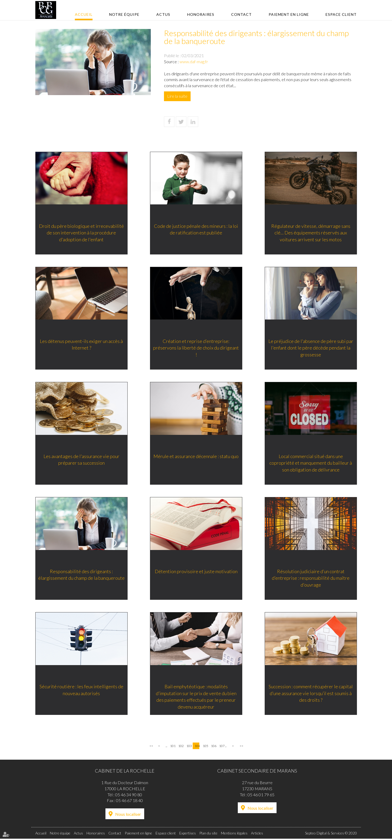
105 (205, 747)
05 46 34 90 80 (128, 795)
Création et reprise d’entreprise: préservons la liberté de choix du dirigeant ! (196, 347)
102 (180, 747)
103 (188, 747)
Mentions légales (234, 834)
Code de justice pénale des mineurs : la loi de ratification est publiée (196, 229)
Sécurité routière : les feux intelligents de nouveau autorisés (81, 690)
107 (221, 747)
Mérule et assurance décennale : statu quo (196, 456)
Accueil (84, 14)
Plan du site (208, 834)
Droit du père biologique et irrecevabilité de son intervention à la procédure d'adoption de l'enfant (81, 232)
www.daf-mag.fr (194, 61)
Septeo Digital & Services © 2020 (331, 834)
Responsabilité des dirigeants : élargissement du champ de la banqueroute (81, 575)
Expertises (187, 834)
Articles (257, 834)
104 (197, 747)
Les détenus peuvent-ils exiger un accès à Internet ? (81, 344)
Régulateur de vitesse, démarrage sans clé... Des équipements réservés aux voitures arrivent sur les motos (310, 232)
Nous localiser (128, 815)
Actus (163, 14)
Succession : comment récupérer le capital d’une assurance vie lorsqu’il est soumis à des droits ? (311, 694)
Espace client (341, 14)
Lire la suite (177, 96)
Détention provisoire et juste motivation (196, 572)
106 (213, 747)
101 (172, 747)
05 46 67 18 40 (129, 801)
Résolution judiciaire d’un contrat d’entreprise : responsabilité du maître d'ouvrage (311, 578)
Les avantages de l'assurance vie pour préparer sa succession (81, 460)
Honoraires (200, 14)
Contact (241, 14)
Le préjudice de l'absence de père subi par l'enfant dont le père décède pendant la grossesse (310, 347)
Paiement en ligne (289, 14)
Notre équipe (124, 14)
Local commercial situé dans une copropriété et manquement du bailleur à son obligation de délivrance (310, 463)
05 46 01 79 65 (261, 795)
